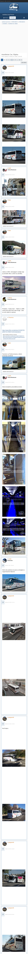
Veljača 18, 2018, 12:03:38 (9, 848)
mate (9, 559)
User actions (24, 62)
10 (19, 59)
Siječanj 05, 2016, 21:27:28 (10, 174)
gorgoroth (11, 66)
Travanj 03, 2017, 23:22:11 (9, 382)
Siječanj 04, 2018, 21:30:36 (10, 723)
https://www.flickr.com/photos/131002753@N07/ (13, 336)
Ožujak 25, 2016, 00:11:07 (9, 304)
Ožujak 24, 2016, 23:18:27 (9, 267)
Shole (10, 297)
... (17, 59)
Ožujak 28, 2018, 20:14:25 (9, 914)
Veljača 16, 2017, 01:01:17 (9, 349)
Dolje (2, 59)
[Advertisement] (14, 39)
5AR (9, 168)
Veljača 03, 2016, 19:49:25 (9, 206)
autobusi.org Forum (8, 14)
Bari (9, 200)
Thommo (11, 317)
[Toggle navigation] (24, 17)
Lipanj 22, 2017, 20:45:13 (9, 565)
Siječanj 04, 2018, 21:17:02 (10, 602)
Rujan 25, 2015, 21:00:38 (9, 72)
